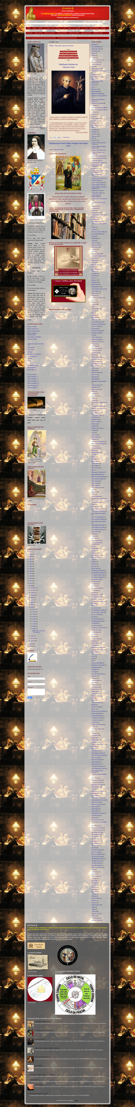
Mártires (94, 450)
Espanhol (94, 280)
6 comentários (66, 137)
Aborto (93, 53)
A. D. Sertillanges (96, 46)
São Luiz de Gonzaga (97, 856)
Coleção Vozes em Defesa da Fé (99, 198)
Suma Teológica (96, 885)
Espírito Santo (95, 284)
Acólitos (94, 55)
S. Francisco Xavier (96, 720)
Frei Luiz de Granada (97, 330)
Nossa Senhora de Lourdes (98, 527)
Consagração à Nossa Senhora (99, 223)
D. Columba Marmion (97, 234)
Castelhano (94, 129)
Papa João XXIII (96, 557)
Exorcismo (94, 302)
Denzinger (30, 352)
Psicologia (94, 671)
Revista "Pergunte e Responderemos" (32, 333)
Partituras (94, 564)
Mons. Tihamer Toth (97, 487)
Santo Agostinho (96, 793)
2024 (30, 556)
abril (32, 607)
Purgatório (94, 676)
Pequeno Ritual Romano (98, 647)
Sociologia (94, 878)
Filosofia (94, 311)
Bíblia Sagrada (95, 91)
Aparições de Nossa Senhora (99, 70)
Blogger (76, 1100)
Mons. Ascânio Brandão (98, 479)
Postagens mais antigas (80, 143)
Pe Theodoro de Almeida (98, 570)
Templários (94, 894)
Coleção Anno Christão (97, 156)
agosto (32, 597)
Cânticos (94, 114)
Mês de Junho (95, 463)
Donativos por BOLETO (62, 33)
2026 (30, 551)
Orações (94, 550)
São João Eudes (95, 845)
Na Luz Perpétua (96, 496)
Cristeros (94, 227)
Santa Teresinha (95, 786)
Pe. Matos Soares (96, 625)
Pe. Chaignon (95, 590)
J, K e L (64, 28)
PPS (93, 660)
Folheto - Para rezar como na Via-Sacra (61, 46)
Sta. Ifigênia (95, 882)
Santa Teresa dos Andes (97, 784)
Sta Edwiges (95, 880)
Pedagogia (94, 641)
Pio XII (93, 656)
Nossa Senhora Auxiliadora (98, 511)
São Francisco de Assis (97, 828)
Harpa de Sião (95, 352)
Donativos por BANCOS (50, 33)
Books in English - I (32, 374)
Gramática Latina (96, 348)
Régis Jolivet (95, 691)
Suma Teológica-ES (32, 356)
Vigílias (93, 909)
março (32, 636)
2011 (30, 643)
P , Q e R (78, 28)
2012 (30, 585)
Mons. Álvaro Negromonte (98, 476)
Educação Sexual (96, 264)
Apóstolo (94, 79)
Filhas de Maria (95, 308)
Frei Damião (95, 328)
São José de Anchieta (97, 849)
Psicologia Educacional (97, 674)
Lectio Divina (95, 417)
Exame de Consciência (97, 297)
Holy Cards (94, 368)
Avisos (93, 87)
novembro (33, 590)
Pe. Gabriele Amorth (97, 597)
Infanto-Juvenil (95, 389)
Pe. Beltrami (95, 583)
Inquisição (94, 393)
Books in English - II (32, 376)
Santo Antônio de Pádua (98, 797)
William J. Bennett (96, 920)
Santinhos (94, 789)
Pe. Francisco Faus (96, 594)
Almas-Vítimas (95, 64)
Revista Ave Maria (32, 339)
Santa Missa (95, 778)
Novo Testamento (96, 540)
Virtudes (94, 911)
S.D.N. (93, 731)
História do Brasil (96, 361)
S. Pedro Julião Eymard (97, 724)
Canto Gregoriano (96, 118)
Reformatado (95, 687)
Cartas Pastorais (96, 125)
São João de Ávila (96, 843)
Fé (92, 306)
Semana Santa (95, 872)
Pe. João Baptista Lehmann (98, 610)
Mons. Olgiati (95, 485)
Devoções (94, 249)
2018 (30, 571)
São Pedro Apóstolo (96, 865)
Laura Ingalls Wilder (97, 415)
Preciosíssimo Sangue (97, 663)
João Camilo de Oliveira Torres (99, 402)
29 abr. (34, 609)
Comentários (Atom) (58, 149)
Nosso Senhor (95, 531)
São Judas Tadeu (96, 852)
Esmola (93, 278)
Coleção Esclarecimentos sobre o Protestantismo (99, 171)
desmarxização (95, 242)
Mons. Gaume (95, 483)
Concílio (94, 210)
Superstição (94, 887)
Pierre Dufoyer (95, 654)
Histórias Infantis (96, 366)
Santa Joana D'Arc (96, 764)
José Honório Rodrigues (98, 406)
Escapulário (94, 273)
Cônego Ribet (95, 217)
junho (32, 602)
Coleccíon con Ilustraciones (98, 202)
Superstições (95, 889)
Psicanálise (94, 669)
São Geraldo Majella (97, 834)
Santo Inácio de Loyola (97, 804)
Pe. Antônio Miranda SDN (98, 575)
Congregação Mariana (97, 221)
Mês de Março (95, 467)
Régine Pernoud (96, 689)
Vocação (94, 915)
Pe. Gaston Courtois (97, 599)
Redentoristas (95, 685)
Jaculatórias (94, 396)
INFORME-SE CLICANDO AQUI (58, 312)
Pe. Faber (94, 592)
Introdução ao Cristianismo (34, 354)
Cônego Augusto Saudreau (98, 214)
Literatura (94, 426)
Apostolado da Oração (97, 76)
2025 (30, 554)
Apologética (95, 74)
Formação (94, 317)
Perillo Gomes (95, 652)
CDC (93, 138)
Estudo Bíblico (95, 291)
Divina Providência (96, 253)
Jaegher (93, 398)
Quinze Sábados (96, 680)
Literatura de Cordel (97, 428)
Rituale (93, 700)
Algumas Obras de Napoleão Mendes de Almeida (47, 1048)
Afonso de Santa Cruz (97, 60)
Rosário (93, 709)
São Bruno (94, 817)
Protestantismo (95, 667)
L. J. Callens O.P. (96, 413)
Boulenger (94, 105)
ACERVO (40, 28)
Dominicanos (95, 260)
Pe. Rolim (94, 636)
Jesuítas (93, 400)
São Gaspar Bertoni (96, 832)
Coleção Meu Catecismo (98, 182)
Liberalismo (95, 424)
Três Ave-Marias (96, 898)
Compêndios (95, 206)
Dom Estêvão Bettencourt (98, 256)
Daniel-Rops (95, 238)
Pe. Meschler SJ (96, 630)
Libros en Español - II (32, 381)
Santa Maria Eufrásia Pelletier (99, 774)
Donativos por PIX (38, 33)
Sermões (94, 874)
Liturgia (94, 430)
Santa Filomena (95, 757)
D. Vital (93, 236)
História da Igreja (96, 359)
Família (93, 304)
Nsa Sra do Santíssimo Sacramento (97, 543)
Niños (93, 504)
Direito (93, 251)
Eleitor (93, 267)
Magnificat (94, 439)
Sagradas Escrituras (96, 742)
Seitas (93, 869)
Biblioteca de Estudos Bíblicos (99, 95)
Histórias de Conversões (98, 363)
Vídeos (93, 907)
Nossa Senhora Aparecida (98, 509)
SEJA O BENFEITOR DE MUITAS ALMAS (67, 38)
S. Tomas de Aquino (97, 729)
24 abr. (34, 614)
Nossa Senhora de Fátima (98, 519)
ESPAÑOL (103, 28)
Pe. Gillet (94, 603)
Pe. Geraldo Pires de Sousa (98, 601)
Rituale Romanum (32, 369)
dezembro (33, 587)
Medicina (94, 454)
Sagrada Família (96, 740)
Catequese (94, 136)
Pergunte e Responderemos (98, 649)
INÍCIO (28, 28)
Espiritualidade (95, 286)
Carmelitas (94, 123)
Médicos (94, 456)
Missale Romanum (32, 367)
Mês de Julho (95, 461)
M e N (69, 28)
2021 (30, 564)
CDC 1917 (94, 140)
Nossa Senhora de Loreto (98, 525)
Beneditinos (95, 89)
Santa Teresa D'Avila (97, 782)
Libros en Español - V (32, 387)
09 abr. (34, 626)
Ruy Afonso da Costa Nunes (99, 711)
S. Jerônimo (95, 722)
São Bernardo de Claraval (98, 813)
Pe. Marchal (95, 623)
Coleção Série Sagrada (97, 192)
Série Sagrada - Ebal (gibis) (34, 337)
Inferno (93, 391)
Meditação (94, 459)
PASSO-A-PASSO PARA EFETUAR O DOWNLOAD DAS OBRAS (41, 38)
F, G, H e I (58, 28)
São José (94, 847)
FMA (93, 313)
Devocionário (95, 247)
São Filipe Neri (95, 825)
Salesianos (94, 746)
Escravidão (94, 275)
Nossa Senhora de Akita (97, 517)
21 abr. (34, 619)
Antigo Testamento (96, 68)
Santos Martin (95, 808)
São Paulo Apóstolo (96, 863)
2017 (30, 573)
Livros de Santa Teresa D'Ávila (42, 1057)
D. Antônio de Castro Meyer (99, 231)
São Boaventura (96, 815)
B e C (48, 28)
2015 (30, 578)
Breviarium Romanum (33, 365)
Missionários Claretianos (98, 472)
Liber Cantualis (95, 421)
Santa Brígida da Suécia (97, 753)
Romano (94, 704)
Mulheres (94, 492)
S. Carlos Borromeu (97, 715)
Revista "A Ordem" (32, 326)
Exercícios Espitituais (40, 1039)
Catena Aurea (30, 349)
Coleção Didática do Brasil (98, 162)
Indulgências (95, 387)
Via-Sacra (94, 902)
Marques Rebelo (96, 448)
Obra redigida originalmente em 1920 (38, 1093)
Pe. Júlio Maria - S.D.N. (98, 612)
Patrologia (94, 566)
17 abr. (34, 621)
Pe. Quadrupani (95, 632)
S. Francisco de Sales (97, 717)
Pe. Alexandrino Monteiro (98, 572)
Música (93, 494)
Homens (94, 370)
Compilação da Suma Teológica (42, 1021)
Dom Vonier (95, 258)
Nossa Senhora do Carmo (98, 529)
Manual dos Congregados (98, 441)
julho (32, 600)
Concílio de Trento (33, 1079)
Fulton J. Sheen (95, 337)
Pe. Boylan (94, 586)
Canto (93, 116)
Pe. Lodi (94, 616)
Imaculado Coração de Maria (99, 381)
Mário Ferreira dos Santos (98, 443)
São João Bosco (95, 836)
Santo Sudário (95, 806)
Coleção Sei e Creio (97, 190)
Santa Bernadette (96, 750)
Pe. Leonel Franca (96, 614)
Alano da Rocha (96, 62)
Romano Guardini (96, 707)
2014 (30, 580)
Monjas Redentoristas (97, 474)
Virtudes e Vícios (96, 913)
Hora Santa (94, 374)
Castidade (94, 131)
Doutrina (94, 262)
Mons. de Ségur (95, 481)
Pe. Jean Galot (95, 608)
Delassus (94, 240)
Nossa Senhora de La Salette (99, 521)
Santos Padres (95, 811)
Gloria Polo (94, 344)
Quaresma (94, 678)
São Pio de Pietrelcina (97, 867)
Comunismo (95, 208)
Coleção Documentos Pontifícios (97, 165)
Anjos (93, 66)
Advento (94, 57)
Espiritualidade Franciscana (98, 289)
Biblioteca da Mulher (97, 93)
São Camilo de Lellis (97, 819)
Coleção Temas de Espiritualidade (96, 195)
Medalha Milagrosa (96, 452)
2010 (30, 646)
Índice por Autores (96, 385)
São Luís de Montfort (97, 854)
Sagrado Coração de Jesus (98, 744)
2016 (30, 576)
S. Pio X (94, 726)
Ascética (94, 84)
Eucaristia (94, 295)
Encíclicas (94, 271)
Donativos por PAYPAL (74, 33)
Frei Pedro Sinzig (96, 333)
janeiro (33, 640)
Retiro (93, 698)
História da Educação (97, 357)
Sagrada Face (95, 737)
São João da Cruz (96, 841)
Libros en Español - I (32, 379)
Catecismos (94, 134)
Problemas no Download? (98, 665)
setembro (33, 595)
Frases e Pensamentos (97, 322)
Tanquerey (94, 891)
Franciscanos (95, 319)
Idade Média (95, 379)
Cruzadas (94, 229)
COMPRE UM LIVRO (98, 33)
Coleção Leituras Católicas (98, 178)
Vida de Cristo (68, 67)
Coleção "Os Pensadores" (98, 150)
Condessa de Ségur (96, 212)
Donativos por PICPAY (86, 33)
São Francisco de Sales (97, 830)
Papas (93, 559)
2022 (30, 561)
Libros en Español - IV (33, 385)
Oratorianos (94, 553)
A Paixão (94, 44)
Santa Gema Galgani (97, 759)
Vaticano (29, 358)
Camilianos (94, 112)
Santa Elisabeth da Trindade (98, 755)
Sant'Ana (94, 748)
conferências (95, 219)
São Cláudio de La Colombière (99, 822)
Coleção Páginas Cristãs (98, 184)
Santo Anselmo (95, 795)
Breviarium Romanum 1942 (98, 109)
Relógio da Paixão (96, 693)
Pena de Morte (95, 643)
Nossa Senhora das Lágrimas (99, 513)
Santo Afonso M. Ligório (98, 791)
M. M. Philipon (95, 437)
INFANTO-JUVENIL (94, 28)
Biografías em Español (97, 103)
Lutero (93, 432)
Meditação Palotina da (68, 64)
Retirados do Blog (96, 696)
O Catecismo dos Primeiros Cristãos (44, 1030)
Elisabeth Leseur (96, 269)
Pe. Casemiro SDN (96, 588)
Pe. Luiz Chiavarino (97, 619)
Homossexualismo (96, 372)
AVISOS (34, 28)
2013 (30, 583)
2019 (30, 568)
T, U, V (86, 28)
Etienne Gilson (95, 293)
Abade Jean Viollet (96, 49)
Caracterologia (95, 120)
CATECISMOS (38, 1066)
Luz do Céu (94, 434)
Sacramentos (95, 735)
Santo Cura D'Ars (96, 802)
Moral (93, 489)
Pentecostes (94, 645)
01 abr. (34, 628)
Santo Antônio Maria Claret (98, 800)
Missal (93, 470)
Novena (93, 536)
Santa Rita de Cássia (97, 780)
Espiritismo (94, 282)
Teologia (94, 896)
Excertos (94, 300)
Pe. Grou (94, 605)
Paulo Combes (95, 568)
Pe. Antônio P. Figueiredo (98, 577)
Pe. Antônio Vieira (96, 579)
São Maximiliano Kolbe (97, 858)
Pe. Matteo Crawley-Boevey (99, 627)
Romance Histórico (96, 702)
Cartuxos (94, 127)
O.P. (93, 546)
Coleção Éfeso (95, 168)
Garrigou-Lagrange (96, 339)
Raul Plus (94, 682)
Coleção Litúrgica (96, 180)
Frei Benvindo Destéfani (98, 324)
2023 (30, 559)
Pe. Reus (94, 634)
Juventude (94, 410)
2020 (30, 566)
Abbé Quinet (95, 51)
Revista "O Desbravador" (33, 331)
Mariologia (94, 446)
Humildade (94, 377)
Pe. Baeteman (95, 581)
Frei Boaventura (96, 326)
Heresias (94, 355)
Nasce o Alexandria (96, 502)
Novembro (94, 534)
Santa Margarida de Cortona (99, 768)
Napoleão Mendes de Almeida (99, 498)
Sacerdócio (94, 733)
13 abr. (34, 623)
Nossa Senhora (95, 506)
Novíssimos (94, 538)
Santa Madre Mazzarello (98, 766)
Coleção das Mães (96, 160)
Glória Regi (94, 346)
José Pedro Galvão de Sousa (99, 408)
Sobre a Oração (95, 876)
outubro (33, 592)
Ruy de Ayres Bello (96, 713)
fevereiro (33, 638)
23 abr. (34, 616)
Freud (93, 335)
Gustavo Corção (96, 350)
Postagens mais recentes (57, 143)
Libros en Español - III (33, 383)
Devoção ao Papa (96, 245)
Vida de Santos (95, 904)
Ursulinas (94, 900)
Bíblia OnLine (31, 347)
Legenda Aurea (95, 419)
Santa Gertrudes (96, 762)
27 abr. (34, 611)
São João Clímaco (96, 839)
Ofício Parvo (95, 548)
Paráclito (94, 561)
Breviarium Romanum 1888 (98, 107)
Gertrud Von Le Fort (97, 341)
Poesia (93, 658)
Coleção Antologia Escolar (98, 158)
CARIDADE (29, 33)
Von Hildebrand (95, 918)
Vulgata (29, 360)
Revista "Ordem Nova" (33, 328)
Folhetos (94, 315)
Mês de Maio (95, 465)
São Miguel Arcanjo (97, 861)
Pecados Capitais (96, 638)
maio (32, 604)
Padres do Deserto (96, 555)
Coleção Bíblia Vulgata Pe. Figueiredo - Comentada (42, 1074)
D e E (53, 28)
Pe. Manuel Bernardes (97, 621)
